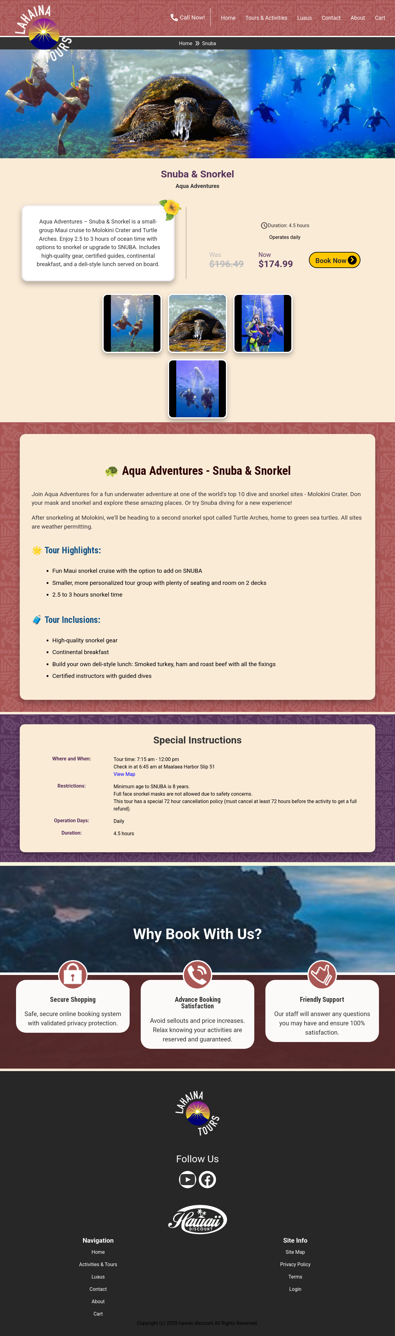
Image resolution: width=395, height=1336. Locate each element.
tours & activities (266, 18)
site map (295, 1252)
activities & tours (98, 1264)
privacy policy (295, 1264)
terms (295, 1277)
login (295, 1289)
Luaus (304, 18)
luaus (98, 1277)
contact (331, 18)
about (358, 18)
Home (185, 43)
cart (380, 18)
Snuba (209, 43)
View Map (124, 774)
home (228, 18)
